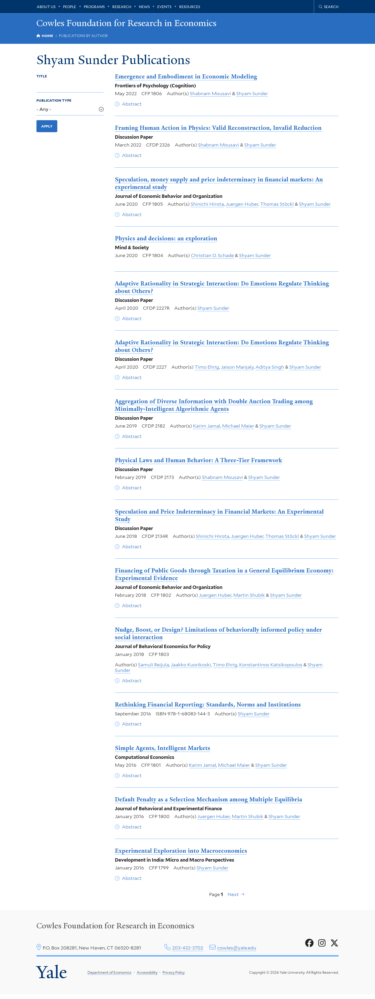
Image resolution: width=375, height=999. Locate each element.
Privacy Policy (173, 976)
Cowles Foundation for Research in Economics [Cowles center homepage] (115, 929)
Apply (47, 129)
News (144, 7)
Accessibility (147, 976)
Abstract (132, 106)
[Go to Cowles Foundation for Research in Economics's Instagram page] (322, 946)
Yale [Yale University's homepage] (52, 976)
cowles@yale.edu (236, 950)
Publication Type (53, 103)
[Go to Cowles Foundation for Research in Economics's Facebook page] (309, 946)
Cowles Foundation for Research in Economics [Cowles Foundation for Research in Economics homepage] (140, 23)
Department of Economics (110, 976)
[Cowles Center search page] (329, 7)
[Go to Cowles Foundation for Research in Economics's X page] (334, 946)
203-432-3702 (187, 950)
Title (41, 79)
